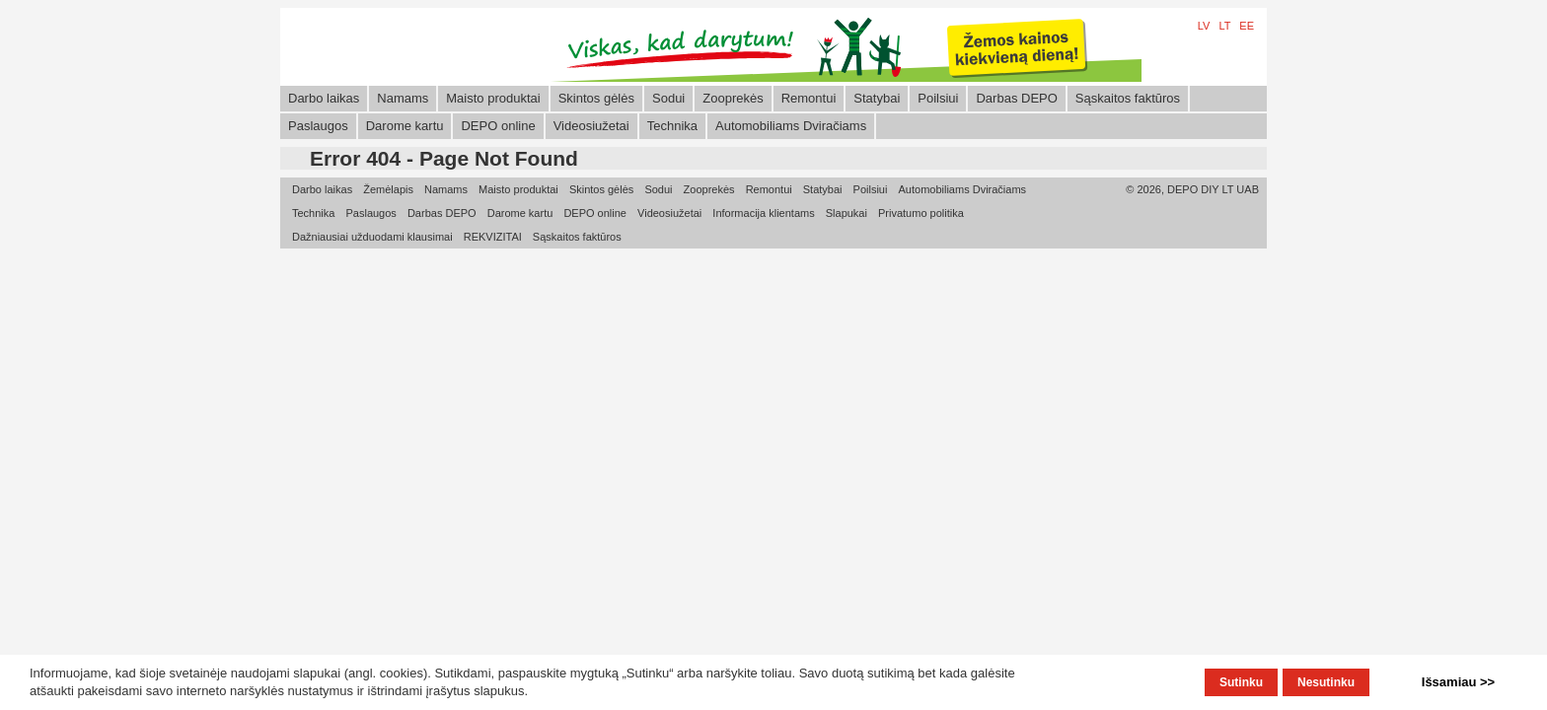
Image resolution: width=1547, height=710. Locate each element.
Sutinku (1241, 682)
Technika (672, 125)
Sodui (668, 98)
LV (1204, 26)
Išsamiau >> (1458, 681)
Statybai (876, 98)
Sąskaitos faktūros (1127, 98)
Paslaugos (318, 125)
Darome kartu (405, 125)
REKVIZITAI (493, 237)
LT (1224, 26)
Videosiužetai (591, 125)
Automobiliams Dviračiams (790, 125)
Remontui (809, 98)
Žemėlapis (388, 189)
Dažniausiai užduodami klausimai (372, 237)
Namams (402, 98)
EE (1246, 26)
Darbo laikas (323, 98)
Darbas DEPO (1016, 98)
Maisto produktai (493, 98)
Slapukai (846, 213)
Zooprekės (732, 98)
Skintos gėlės (596, 98)
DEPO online (498, 125)
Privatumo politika (921, 213)
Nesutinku (1326, 682)
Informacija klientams (763, 213)
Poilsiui (938, 98)
